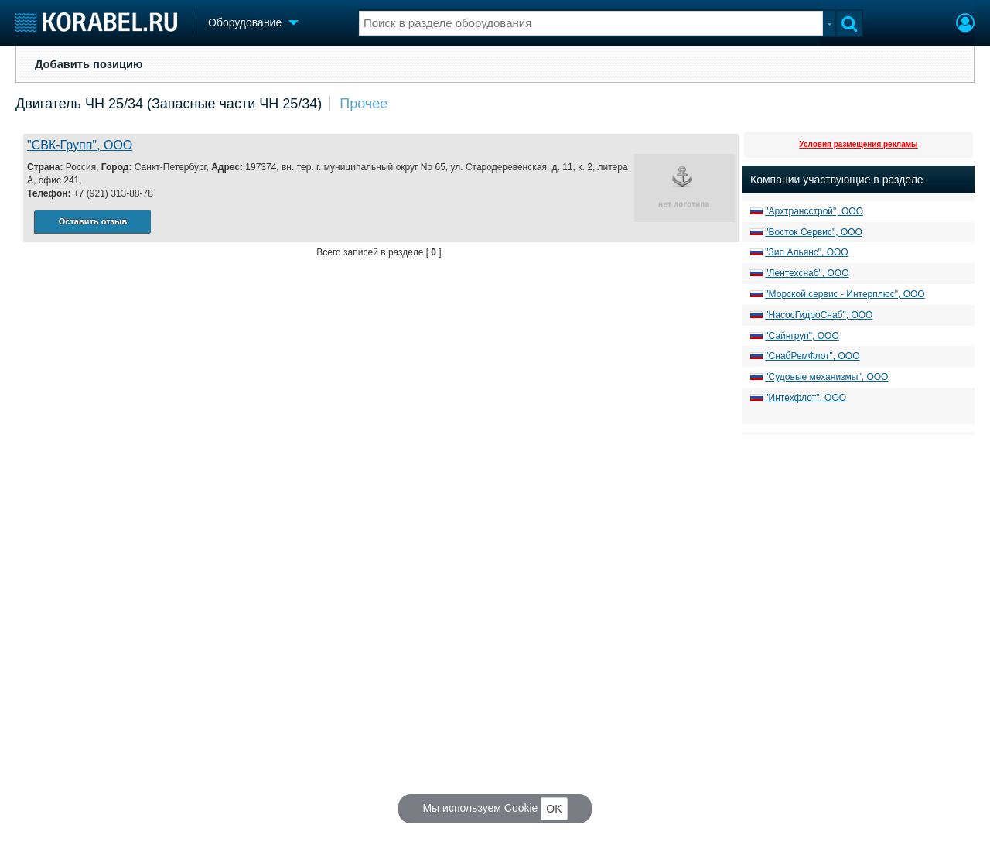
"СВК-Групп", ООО (79, 145)
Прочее (363, 103)
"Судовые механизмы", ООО (826, 376)
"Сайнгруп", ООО (801, 335)
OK (554, 809)
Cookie (521, 808)
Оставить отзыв (93, 221)
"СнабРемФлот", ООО (812, 356)
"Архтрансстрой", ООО (814, 211)
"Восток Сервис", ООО (813, 232)
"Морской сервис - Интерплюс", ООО (844, 294)
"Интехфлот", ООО (805, 397)
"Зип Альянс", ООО (806, 252)
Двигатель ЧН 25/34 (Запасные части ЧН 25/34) (168, 103)
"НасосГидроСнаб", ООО (818, 315)
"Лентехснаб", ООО (806, 273)
